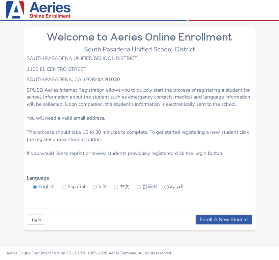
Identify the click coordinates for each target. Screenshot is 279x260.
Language (38, 178)
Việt (102, 186)
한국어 (149, 186)
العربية (176, 186)
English (46, 186)
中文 (124, 186)
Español (76, 186)
